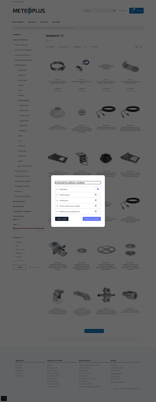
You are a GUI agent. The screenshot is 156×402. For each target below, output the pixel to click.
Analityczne (64, 200)
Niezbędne (63, 189)
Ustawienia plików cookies (69, 182)
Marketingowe (65, 195)
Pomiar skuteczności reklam (70, 206)
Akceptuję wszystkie (91, 219)
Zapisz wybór (62, 219)
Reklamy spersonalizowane (70, 211)
